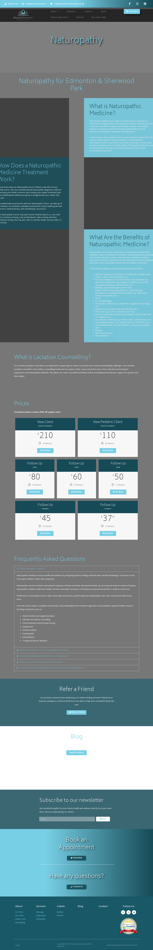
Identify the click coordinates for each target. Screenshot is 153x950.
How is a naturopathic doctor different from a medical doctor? (46, 656)
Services (72, 12)
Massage (40, 911)
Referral (60, 915)
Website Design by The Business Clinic (122, 945)
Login (17, 945)
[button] (132, 11)
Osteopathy (41, 918)
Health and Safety (59, 17)
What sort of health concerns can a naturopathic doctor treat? (46, 650)
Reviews (60, 911)
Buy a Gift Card (98, 17)
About (55, 12)
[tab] (76, 569)
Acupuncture (41, 915)
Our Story (19, 911)
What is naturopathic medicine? (33, 568)
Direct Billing (20, 922)
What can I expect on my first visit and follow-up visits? (43, 662)
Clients (89, 12)
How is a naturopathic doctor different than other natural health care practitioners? (55, 667)
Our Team (19, 915)
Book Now (45, 450)
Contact (80, 17)
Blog (103, 11)
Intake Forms (21, 918)
